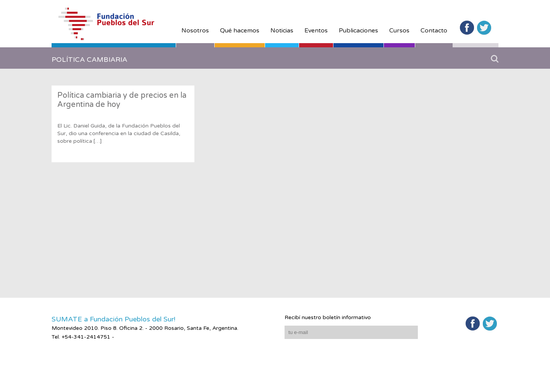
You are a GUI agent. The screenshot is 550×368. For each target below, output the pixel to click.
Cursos (399, 30)
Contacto (434, 30)
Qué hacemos (239, 30)
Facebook (467, 28)
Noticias (281, 30)
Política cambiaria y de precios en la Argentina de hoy (121, 100)
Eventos (316, 30)
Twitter (484, 28)
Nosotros (195, 30)
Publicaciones (358, 30)
